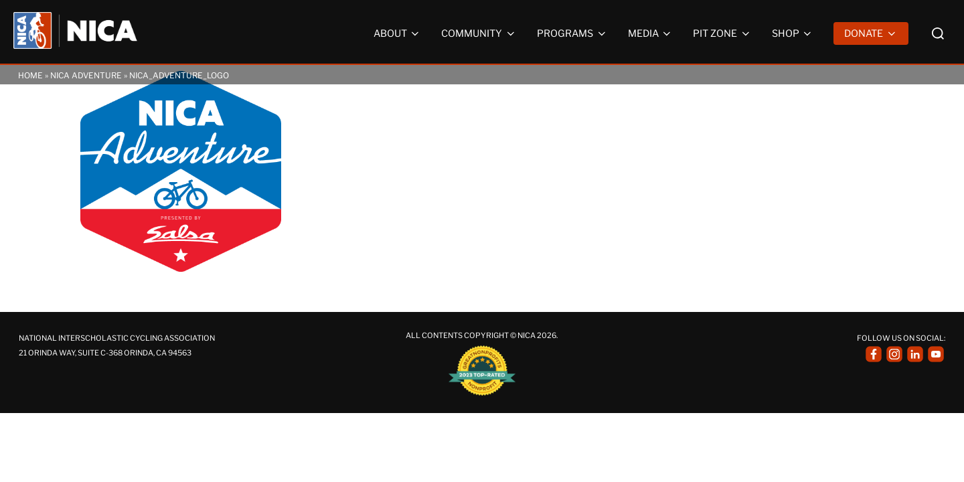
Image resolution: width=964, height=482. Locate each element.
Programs (572, 33)
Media (650, 33)
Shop (793, 33)
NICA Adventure (86, 75)
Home (30, 75)
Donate (871, 33)
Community (479, 33)
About (398, 33)
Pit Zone (722, 33)
